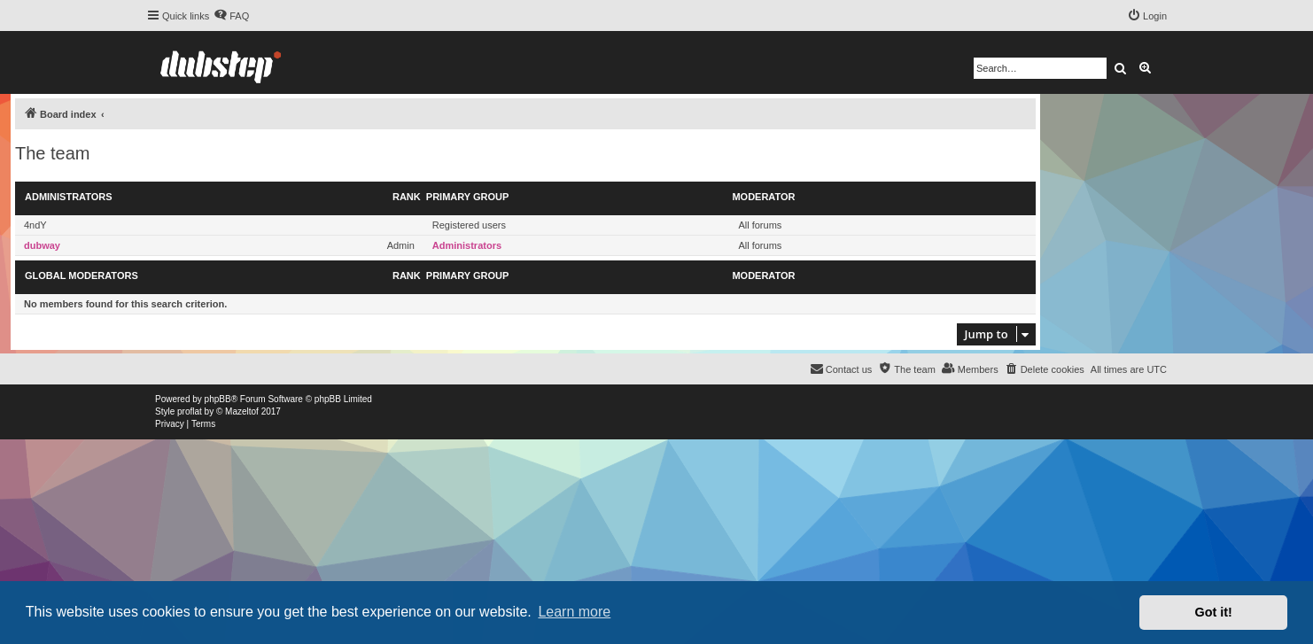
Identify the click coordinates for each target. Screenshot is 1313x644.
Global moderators (81, 275)
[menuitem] (231, 16)
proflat (189, 411)
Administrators (69, 196)
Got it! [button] (1213, 612)
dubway (42, 245)
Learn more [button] (574, 611)
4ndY (35, 225)
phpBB (218, 399)
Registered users (469, 225)
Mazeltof (242, 411)
